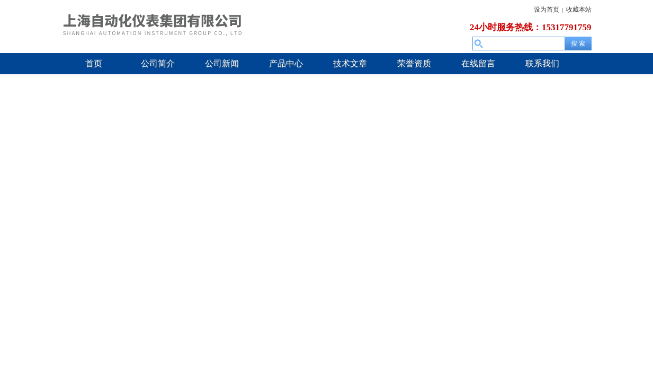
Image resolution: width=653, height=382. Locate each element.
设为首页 (546, 9)
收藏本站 (579, 9)
